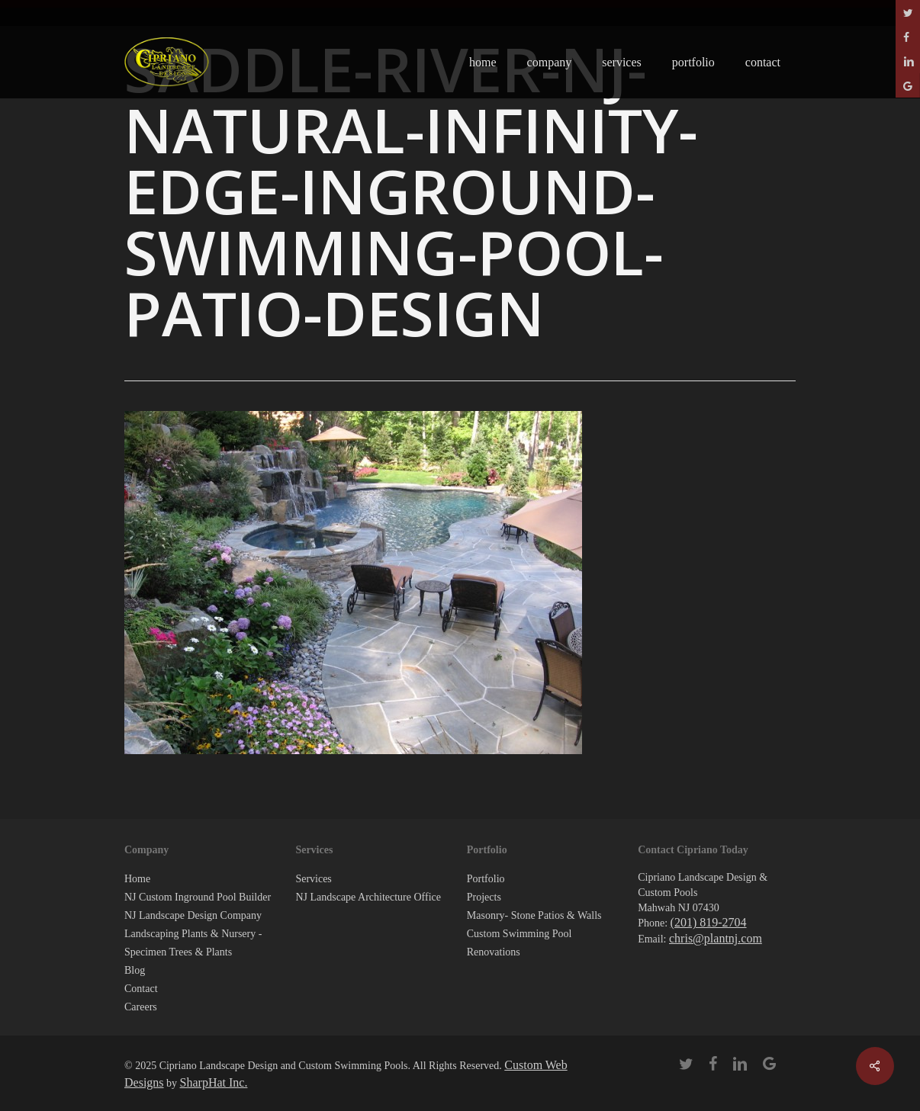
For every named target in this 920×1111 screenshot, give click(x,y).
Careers (140, 1007)
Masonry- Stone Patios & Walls (534, 915)
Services (313, 879)
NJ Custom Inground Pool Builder (197, 897)
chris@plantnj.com (715, 938)
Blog (134, 970)
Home (137, 879)
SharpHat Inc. (214, 1082)
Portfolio (486, 879)
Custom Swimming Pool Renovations (519, 943)
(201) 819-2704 (709, 922)
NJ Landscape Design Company (193, 915)
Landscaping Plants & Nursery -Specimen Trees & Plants (193, 943)
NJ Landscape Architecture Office (368, 897)
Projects (484, 897)
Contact (141, 988)
